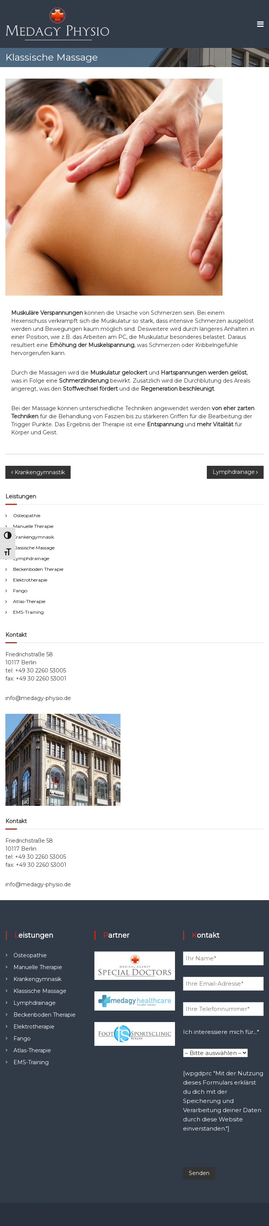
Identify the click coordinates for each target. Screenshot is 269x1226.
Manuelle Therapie (33, 526)
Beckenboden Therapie (38, 569)
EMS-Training (28, 612)
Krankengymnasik (33, 537)
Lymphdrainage (31, 558)
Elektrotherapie (30, 580)
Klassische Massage (33, 548)
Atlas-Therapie (29, 601)
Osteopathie (26, 515)
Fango (20, 590)
